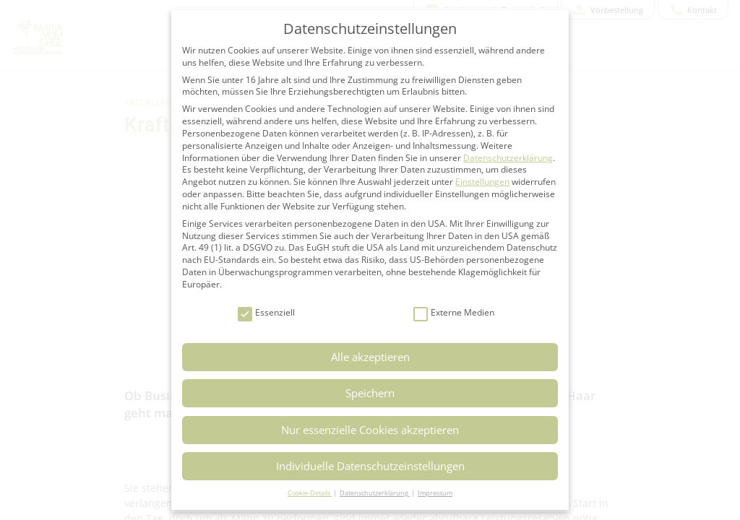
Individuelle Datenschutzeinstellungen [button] (370, 466)
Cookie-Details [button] (310, 493)
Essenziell (266, 313)
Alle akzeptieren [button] (370, 357)
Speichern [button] (370, 393)
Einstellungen (482, 182)
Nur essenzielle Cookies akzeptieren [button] (370, 429)
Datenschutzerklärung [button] (375, 493)
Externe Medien (453, 313)
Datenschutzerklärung (508, 158)
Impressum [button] (435, 493)
